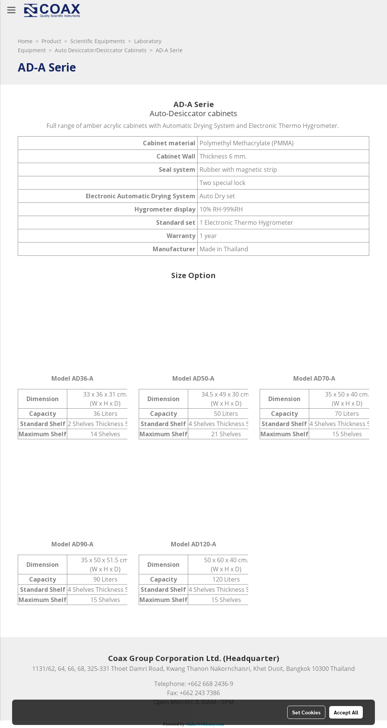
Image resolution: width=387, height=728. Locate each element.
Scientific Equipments (97, 41)
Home (25, 41)
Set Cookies (306, 712)
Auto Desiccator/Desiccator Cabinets (101, 50)
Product (51, 41)
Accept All (346, 712)
